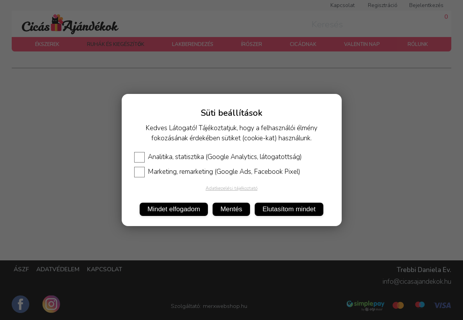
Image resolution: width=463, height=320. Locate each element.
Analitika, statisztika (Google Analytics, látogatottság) (218, 157)
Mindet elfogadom (173, 209)
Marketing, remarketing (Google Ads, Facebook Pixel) (217, 171)
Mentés (231, 209)
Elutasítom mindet (289, 209)
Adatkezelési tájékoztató (231, 188)
